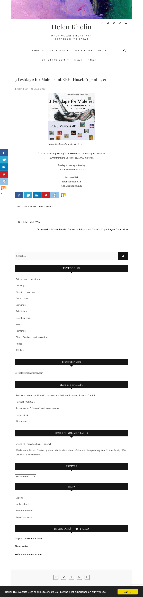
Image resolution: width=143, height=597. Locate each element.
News (78, 59)
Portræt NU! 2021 (25, 401)
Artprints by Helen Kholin (28, 538)
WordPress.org (24, 516)
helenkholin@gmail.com (29, 372)
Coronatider (22, 298)
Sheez (19, 443)
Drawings (21, 304)
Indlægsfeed (22, 504)
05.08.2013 (38, 88)
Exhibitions (83, 50)
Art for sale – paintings (28, 279)
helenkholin (22, 88)
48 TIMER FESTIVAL (27, 221)
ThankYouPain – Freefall (38, 443)
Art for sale (59, 50)
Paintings (21, 330)
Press (92, 59)
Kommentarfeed (24, 510)
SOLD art (20, 350)
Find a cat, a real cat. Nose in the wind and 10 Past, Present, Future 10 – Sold (56, 395)
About (36, 50)
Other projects (54, 59)
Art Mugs (21, 285)
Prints (19, 343)
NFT (100, 50)
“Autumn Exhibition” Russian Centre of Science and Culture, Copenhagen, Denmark (82, 229)
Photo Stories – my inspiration (32, 337)
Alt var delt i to (23, 421)
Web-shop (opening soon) (28, 553)
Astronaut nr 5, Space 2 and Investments (37, 408)
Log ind (19, 497)
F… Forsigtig (22, 414)
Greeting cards (24, 317)
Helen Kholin (71, 27)
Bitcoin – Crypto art (26, 291)
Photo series (21, 546)
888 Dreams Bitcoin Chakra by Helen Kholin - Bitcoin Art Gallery (49, 450)
